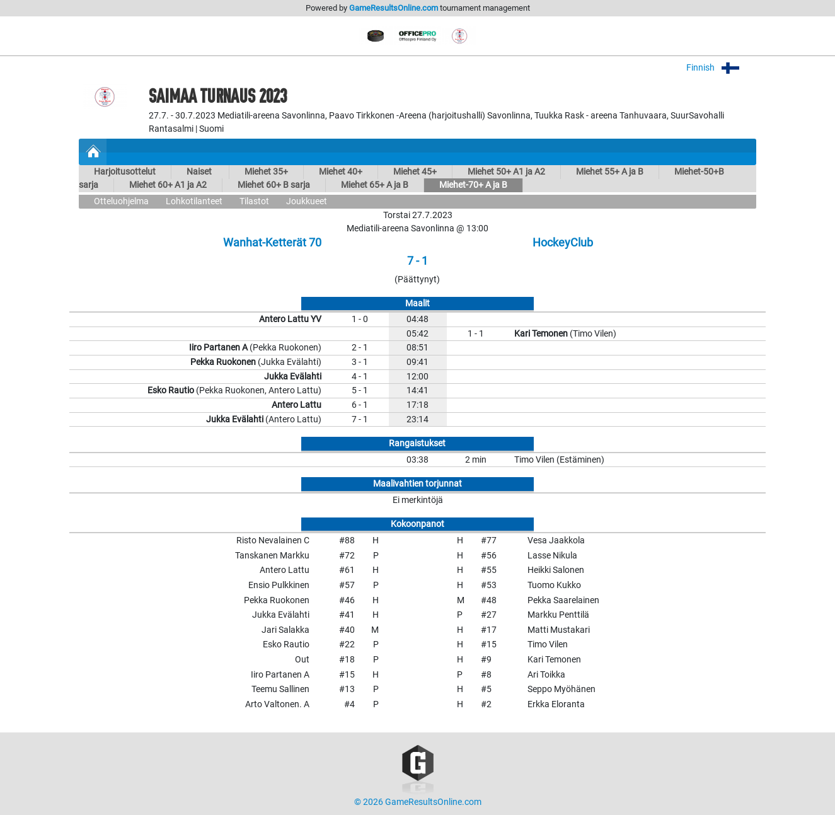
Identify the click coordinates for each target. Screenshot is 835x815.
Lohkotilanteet (194, 201)
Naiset (200, 171)
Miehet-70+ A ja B (473, 185)
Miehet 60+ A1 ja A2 (168, 185)
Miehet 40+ (340, 171)
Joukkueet (306, 201)
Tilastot (254, 201)
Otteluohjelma (121, 201)
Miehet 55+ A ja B (609, 171)
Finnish (721, 67)
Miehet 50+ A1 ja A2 (506, 171)
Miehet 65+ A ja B (374, 185)
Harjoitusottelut (125, 171)
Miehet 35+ (266, 171)
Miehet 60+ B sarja (274, 185)
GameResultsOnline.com (393, 8)
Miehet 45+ (415, 171)
